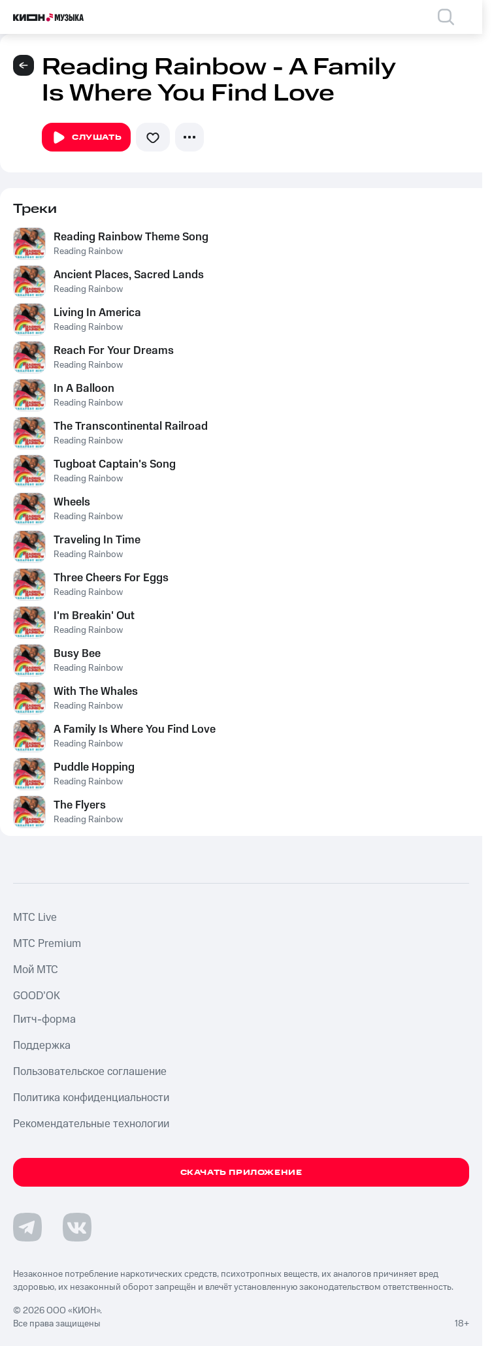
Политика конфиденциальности (91, 1098)
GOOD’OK (36, 996)
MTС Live (35, 917)
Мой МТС (35, 970)
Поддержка (42, 1045)
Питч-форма (44, 1019)
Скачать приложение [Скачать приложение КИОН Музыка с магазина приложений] (241, 1172)
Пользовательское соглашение (90, 1072)
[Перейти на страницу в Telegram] (27, 1227)
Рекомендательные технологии (91, 1124)
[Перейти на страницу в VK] (77, 1227)
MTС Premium (47, 944)
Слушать (86, 138)
